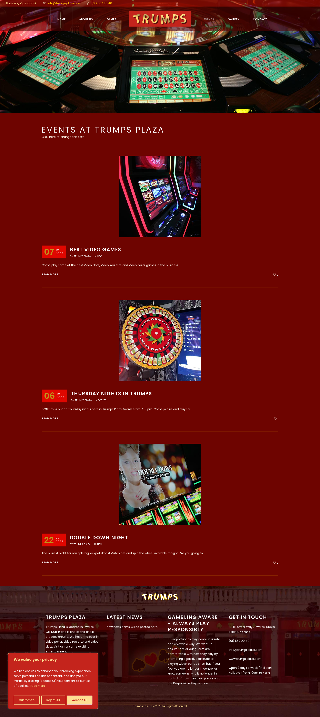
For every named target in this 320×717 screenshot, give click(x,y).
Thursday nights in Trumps (111, 393)
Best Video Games (95, 249)
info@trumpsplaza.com (64, 3)
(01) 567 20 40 (101, 3)
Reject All (53, 700)
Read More (37, 686)
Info (99, 256)
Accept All (79, 700)
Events (102, 400)
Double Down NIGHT (99, 537)
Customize (26, 700)
